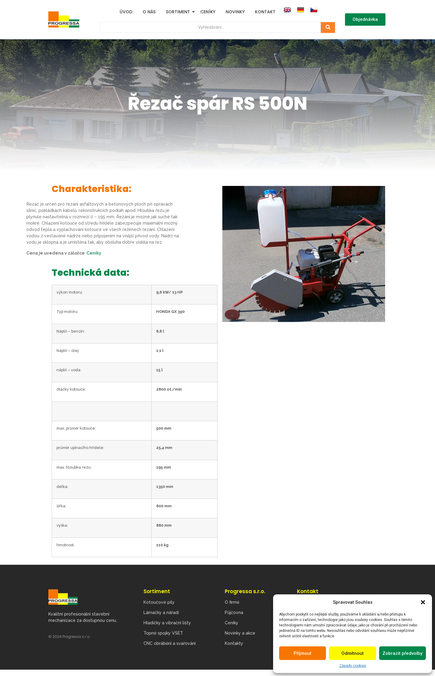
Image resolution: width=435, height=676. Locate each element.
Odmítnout (352, 653)
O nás (149, 12)
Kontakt (265, 12)
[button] (423, 602)
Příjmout (302, 653)
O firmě (232, 602)
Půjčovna (234, 612)
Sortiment (179, 12)
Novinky (235, 12)
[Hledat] (207, 27)
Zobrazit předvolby (402, 653)
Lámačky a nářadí (161, 612)
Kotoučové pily (159, 602)
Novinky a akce (240, 633)
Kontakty (234, 643)
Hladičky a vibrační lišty (167, 623)
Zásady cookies (352, 666)
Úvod (126, 12)
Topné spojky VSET (163, 633)
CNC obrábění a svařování (169, 643)
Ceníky (207, 12)
